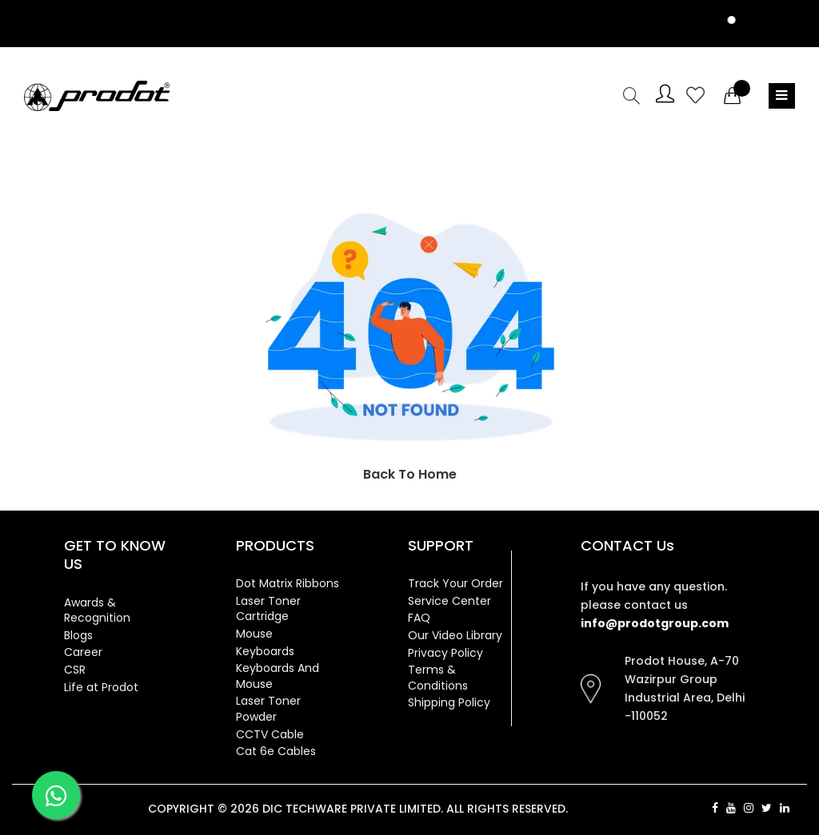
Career (83, 652)
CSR (75, 670)
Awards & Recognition (97, 610)
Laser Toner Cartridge (268, 609)
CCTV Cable (270, 734)
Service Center (449, 601)
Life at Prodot (101, 687)
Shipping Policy (449, 702)
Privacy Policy (445, 653)
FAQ (419, 618)
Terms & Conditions (438, 678)
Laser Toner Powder (268, 709)
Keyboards (265, 651)
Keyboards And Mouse (277, 676)
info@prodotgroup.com (655, 623)
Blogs (78, 635)
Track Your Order (455, 583)
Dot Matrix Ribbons (287, 583)
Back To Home (410, 474)
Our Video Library (455, 635)
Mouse (254, 634)
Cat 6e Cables (276, 751)
